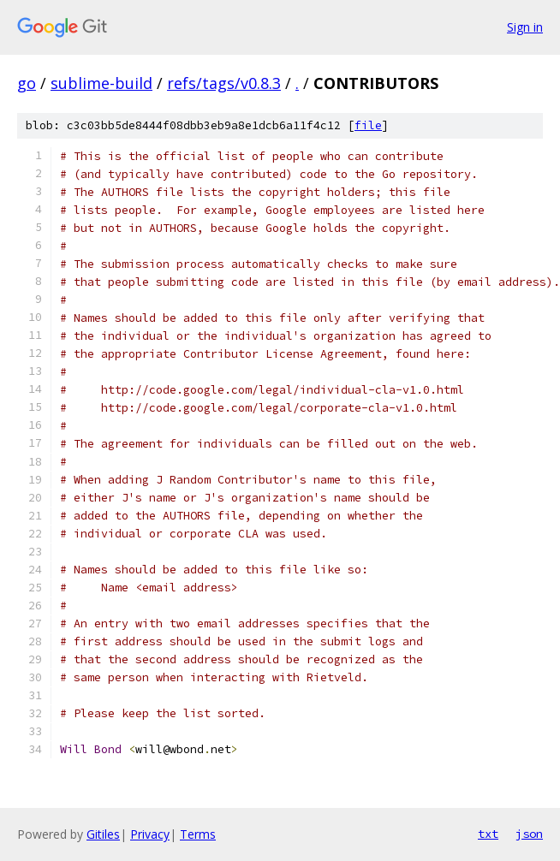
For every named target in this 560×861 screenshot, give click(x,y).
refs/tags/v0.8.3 (224, 83)
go (26, 83)
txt (488, 833)
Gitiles (103, 834)
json (529, 833)
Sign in (525, 27)
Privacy (150, 834)
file (368, 125)
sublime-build (101, 83)
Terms (198, 834)
